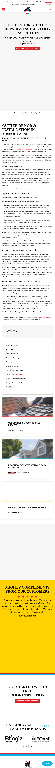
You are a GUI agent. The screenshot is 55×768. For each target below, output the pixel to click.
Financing (27, 629)
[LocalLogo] (27, 10)
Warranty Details (16, 457)
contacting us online (43, 262)
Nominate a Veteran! (48, 3)
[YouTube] (35, 651)
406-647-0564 (27, 614)
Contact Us (27, 633)
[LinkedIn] (31, 651)
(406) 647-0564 (28, 44)
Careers (27, 642)
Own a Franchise (27, 638)
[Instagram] (27, 651)
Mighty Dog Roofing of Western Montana (24, 94)
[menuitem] (27, 290)
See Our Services (15, 375)
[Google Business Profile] (20, 651)
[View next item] (31, 585)
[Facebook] (24, 651)
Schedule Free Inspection (27, 48)
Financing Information (18, 417)
